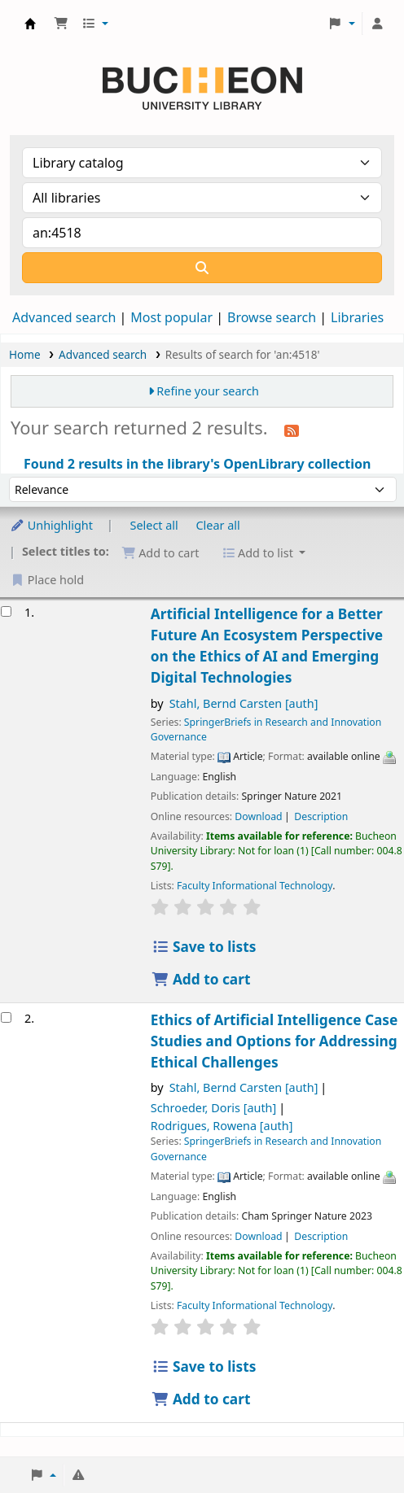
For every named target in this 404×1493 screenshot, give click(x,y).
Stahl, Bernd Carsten (243, 703)
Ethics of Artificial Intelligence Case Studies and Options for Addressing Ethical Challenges (274, 1041)
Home (25, 354)
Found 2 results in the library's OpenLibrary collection (197, 464)
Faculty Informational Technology (254, 886)
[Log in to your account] (377, 23)
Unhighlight (51, 525)
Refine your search (207, 391)
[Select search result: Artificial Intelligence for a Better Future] (6, 611)
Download (258, 816)
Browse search (271, 317)
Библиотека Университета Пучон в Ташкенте (30, 23)
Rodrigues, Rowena (222, 1125)
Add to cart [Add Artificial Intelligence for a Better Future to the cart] (201, 979)
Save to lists (204, 946)
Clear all (218, 525)
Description (321, 816)
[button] (61, 23)
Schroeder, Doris (213, 1107)
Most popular (171, 317)
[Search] (202, 267)
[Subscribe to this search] (291, 429)
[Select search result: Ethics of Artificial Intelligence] (6, 1017)
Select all (154, 525)
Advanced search (64, 317)
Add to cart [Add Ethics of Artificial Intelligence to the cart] (201, 1399)
